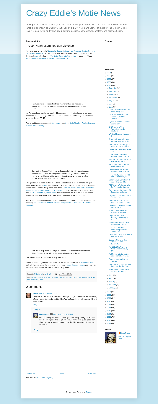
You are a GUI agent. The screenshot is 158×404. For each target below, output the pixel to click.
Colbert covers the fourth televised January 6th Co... (119, 155)
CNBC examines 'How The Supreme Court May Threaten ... (118, 117)
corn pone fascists (44, 277)
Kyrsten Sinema (50, 193)
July (111, 104)
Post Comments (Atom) (44, 378)
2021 (109, 292)
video (41, 279)
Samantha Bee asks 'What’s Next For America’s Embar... (120, 201)
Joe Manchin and (36, 193)
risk (28, 279)
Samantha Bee (87, 262)
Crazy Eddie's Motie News (73, 13)
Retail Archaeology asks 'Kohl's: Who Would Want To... (120, 236)
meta (70, 277)
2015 (109, 311)
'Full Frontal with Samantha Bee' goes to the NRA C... (119, 255)
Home (62, 374)
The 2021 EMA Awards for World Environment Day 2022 (118, 249)
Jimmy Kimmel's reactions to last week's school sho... (119, 270)
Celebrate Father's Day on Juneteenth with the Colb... (119, 171)
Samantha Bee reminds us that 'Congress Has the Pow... (120, 265)
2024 (109, 79)
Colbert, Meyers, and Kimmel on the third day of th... (119, 181)
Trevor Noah (34, 279)
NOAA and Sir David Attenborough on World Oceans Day (118, 230)
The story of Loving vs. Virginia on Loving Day (120, 206)
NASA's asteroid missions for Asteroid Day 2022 (119, 111)
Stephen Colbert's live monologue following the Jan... (118, 218)
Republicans (86, 277)
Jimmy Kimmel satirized (75, 265)
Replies (38, 309)
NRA (45, 185)
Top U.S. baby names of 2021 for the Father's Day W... (119, 176)
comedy (34, 277)
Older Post (92, 374)
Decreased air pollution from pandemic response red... (119, 140)
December (113, 88)
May (111, 275)
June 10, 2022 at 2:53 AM (48, 293)
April (111, 278)
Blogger (89, 392)
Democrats (54, 277)
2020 (109, 295)
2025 (109, 76)
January (112, 288)
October (112, 94)
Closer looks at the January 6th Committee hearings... (120, 191)
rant (80, 277)
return (93, 277)
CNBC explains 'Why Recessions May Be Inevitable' (117, 129)
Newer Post (31, 374)
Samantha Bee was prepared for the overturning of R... (119, 145)
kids (64, 277)
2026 (109, 73)
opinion (75, 277)
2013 (109, 317)
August (112, 101)
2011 (109, 323)
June (111, 107)
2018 (109, 301)
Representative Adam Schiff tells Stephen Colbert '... (119, 224)
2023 (109, 82)
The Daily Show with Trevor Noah (64, 56)
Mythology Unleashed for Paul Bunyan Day (119, 123)
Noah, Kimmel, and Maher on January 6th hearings (119, 211)
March (111, 282)
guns (36, 56)
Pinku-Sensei (44, 314)
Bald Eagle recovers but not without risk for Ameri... (119, 166)
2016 (109, 308)
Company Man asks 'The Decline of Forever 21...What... (118, 242)
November (113, 91)
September (113, 98)
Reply (35, 305)
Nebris (35, 293)
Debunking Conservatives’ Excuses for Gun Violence (47, 58)
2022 (109, 85)
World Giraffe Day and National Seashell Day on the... (120, 160)
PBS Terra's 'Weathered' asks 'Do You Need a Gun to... (119, 186)
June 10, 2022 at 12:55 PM (63, 314)
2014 (109, 314)
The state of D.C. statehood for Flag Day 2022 (120, 196)
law (67, 277)
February (112, 285)
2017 (109, 304)
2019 (109, 298)
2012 (109, 320)
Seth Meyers (56, 123)
